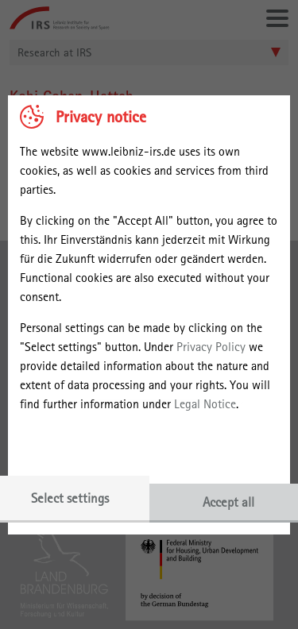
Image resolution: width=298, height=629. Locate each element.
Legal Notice (205, 403)
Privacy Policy (211, 346)
